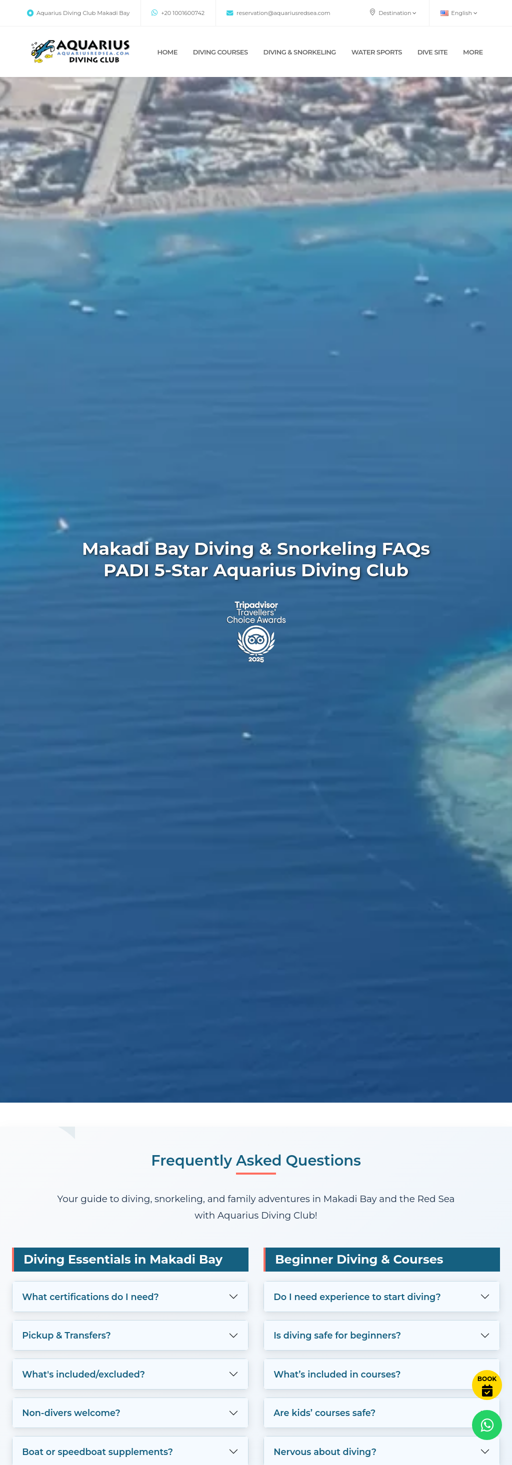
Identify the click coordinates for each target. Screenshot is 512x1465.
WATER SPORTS (377, 52)
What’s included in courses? (337, 1374)
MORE (473, 52)
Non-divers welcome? (71, 1413)
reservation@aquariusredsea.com (278, 12)
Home (167, 52)
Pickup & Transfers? (66, 1335)
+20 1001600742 (178, 12)
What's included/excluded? (83, 1374)
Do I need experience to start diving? (357, 1297)
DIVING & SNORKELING (300, 52)
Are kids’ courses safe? (325, 1413)
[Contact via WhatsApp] (487, 1425)
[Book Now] (487, 1385)
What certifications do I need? (90, 1297)
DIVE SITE (433, 52)
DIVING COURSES (220, 52)
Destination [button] (392, 12)
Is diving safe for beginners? (337, 1335)
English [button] (459, 12)
